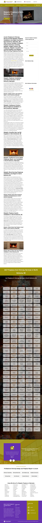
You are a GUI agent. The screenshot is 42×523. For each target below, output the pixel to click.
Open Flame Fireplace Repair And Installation (6, 424)
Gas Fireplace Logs (37, 341)
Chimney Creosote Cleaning (14, 296)
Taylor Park (32, 490)
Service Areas (18, 5)
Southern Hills (32, 489)
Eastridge (14, 489)
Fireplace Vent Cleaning (29, 321)
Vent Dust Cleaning (29, 398)
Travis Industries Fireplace (29, 385)
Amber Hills (6, 485)
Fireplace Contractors (36, 321)
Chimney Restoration (6, 309)
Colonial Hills (7, 496)
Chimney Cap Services (14, 313)
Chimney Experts (6, 407)
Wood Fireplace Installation (37, 325)
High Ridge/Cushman (16, 496)
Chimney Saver (37, 309)
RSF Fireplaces (6, 372)
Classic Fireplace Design (36, 355)
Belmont (6, 489)
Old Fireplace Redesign (29, 355)
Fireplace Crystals (14, 364)
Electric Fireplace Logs (14, 345)
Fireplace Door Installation (22, 335)
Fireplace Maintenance (14, 415)
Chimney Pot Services (29, 317)
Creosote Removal (14, 292)
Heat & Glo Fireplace (6, 376)
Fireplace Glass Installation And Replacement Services (14, 335)
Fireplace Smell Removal (6, 355)
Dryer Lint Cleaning (21, 398)
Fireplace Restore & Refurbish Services (14, 429)
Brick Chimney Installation (37, 301)
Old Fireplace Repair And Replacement (29, 309)
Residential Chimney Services (29, 346)
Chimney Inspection (29, 288)
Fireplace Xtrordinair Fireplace (36, 381)
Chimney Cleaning (14, 288)
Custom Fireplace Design (14, 359)
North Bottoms (24, 495)
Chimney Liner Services (6, 317)
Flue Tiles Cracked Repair (21, 355)
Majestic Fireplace (29, 372)
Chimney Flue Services (37, 313)
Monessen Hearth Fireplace (14, 385)
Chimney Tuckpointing (36, 305)
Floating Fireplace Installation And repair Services (29, 429)
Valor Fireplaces (14, 368)
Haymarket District (16, 495)
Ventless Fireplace (21, 419)
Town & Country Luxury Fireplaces (21, 368)
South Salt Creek (33, 488)
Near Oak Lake (24, 492)
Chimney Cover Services (29, 313)
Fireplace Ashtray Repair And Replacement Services (37, 335)
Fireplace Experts (36, 402)
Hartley (14, 492)
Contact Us (25, 5)
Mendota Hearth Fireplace (21, 381)
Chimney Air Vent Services (6, 364)
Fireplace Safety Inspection (29, 407)
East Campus (15, 488)
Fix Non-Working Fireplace (14, 301)
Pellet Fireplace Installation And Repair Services (29, 364)
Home (1, 5)
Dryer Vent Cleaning (36, 394)
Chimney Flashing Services (6, 322)
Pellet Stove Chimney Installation (21, 360)
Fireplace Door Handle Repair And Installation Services (29, 335)
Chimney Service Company (29, 402)
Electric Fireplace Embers (29, 360)
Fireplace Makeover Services (21, 424)
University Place (32, 491)
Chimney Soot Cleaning (6, 296)
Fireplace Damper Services (29, 341)
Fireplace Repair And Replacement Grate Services (14, 341)
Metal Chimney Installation (6, 305)
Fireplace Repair (21, 296)
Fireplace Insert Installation (6, 394)
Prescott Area (24, 496)
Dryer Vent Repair (14, 407)
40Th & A (6, 484)
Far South (14, 491)
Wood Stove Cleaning (36, 415)
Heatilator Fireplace (14, 372)
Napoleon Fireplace (21, 372)
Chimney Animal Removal (29, 390)
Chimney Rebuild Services (14, 394)
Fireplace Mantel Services (36, 429)
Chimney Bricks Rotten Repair (29, 351)
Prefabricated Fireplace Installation (37, 330)
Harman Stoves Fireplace (14, 376)
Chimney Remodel (29, 424)
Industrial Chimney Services (36, 346)
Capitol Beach (7, 491)
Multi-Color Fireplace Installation (21, 364)
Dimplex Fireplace (29, 376)
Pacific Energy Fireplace (14, 380)
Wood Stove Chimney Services (6, 420)
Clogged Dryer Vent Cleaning (6, 402)
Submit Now (31, 55)
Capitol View (7, 492)
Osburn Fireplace (21, 376)
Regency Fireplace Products (36, 364)
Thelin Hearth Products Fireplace (14, 390)
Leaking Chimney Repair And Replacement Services (14, 351)
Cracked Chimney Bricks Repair (37, 351)
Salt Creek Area (32, 484)
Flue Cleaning (6, 292)
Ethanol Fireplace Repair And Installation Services (29, 330)
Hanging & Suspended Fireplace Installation (36, 419)
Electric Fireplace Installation (14, 330)
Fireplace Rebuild (6, 325)
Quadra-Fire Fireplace (36, 376)
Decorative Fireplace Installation (36, 407)
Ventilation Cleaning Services (14, 424)
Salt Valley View (32, 485)
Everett (14, 490)
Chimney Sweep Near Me (21, 411)
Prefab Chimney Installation (21, 394)
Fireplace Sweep (21, 321)
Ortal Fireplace (29, 380)
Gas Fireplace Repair (21, 325)
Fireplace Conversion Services (29, 420)
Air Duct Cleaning (14, 398)
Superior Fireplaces (6, 368)
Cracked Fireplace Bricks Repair (21, 429)
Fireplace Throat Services (6, 345)
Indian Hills (23, 485)
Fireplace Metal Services (6, 341)
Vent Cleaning (6, 398)
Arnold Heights (7, 488)
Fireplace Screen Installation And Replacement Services (36, 389)
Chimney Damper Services (14, 317)
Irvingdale (23, 488)
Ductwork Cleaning (29, 411)
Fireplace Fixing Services (14, 419)
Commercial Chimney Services (21, 346)
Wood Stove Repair (21, 415)
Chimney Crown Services (6, 313)
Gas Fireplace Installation (6, 330)
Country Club (15, 484)
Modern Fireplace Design (6, 359)
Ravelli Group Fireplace (21, 390)
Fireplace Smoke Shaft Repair (14, 305)
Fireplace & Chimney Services (9, 5)
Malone (23, 490)
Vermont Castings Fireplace (36, 373)
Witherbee (32, 495)
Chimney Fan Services (36, 317)
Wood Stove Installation (29, 415)
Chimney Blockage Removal (14, 309)
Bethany (6, 490)
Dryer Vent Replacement (21, 407)
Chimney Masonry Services (14, 322)
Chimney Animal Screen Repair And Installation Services (29, 300)
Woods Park (32, 496)
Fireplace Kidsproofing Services (29, 395)
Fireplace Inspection (21, 309)
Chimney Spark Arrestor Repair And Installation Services (21, 300)
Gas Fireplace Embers (37, 359)
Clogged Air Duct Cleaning (14, 402)
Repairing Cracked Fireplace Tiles (22, 351)
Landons (23, 489)
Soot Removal (21, 292)
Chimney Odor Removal (14, 355)
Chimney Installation (36, 292)
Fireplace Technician (36, 411)
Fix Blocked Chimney (6, 351)
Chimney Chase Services (21, 313)
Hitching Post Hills (25, 484)
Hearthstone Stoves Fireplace (36, 385)
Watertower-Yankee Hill (34, 492)
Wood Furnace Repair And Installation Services (22, 330)
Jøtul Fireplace (6, 380)
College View (7, 495)
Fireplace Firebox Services (21, 341)
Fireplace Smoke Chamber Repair (21, 305)
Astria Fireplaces (36, 368)
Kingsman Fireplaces (29, 368)
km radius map (31, 70)
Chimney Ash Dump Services (22, 317)
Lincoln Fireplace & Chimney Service (28, 521)
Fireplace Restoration (6, 301)
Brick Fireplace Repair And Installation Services (6, 429)
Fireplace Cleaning (36, 288)
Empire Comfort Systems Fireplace (6, 390)
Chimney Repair (29, 292)
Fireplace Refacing (29, 305)
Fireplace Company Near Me (6, 415)
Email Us (35, 1)
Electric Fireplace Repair (29, 325)
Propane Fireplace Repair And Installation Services (6, 335)
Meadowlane (24, 491)
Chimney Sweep (6, 288)
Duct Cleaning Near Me (14, 411)
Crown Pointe (15, 485)
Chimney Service (21, 288)
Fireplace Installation (29, 296)
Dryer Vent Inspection (36, 398)
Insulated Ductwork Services (36, 424)
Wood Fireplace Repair (14, 325)
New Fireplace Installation (37, 296)
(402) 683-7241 (38, 5)
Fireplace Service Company (21, 403)
